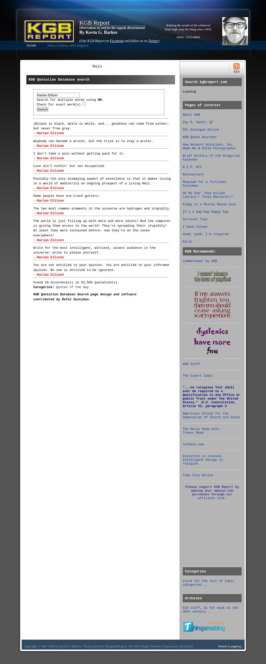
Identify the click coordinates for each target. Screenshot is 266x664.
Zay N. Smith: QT (198, 122)
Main (97, 66)
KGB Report (94, 22)
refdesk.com (193, 444)
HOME (31, 45)
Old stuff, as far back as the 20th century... (210, 609)
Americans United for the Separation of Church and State (211, 415)
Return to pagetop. (230, 646)
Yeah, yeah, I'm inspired (205, 234)
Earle (187, 242)
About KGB (191, 115)
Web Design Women (147, 646)
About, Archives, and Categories (68, 45)
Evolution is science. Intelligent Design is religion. (203, 459)
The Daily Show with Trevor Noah (201, 431)
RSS (236, 68)
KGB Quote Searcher (200, 137)
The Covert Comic (198, 376)
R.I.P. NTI (192, 167)
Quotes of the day (72, 287)
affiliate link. (212, 498)
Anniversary (193, 174)
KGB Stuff (191, 364)
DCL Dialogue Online (201, 130)
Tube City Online (198, 475)
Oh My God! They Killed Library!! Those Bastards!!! (208, 195)
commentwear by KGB (200, 261)
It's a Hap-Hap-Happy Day (205, 212)
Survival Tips (195, 219)
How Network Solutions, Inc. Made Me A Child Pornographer (209, 146)
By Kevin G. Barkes (98, 32)
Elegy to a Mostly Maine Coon (209, 204)
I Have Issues (195, 227)
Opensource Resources (178, 646)
